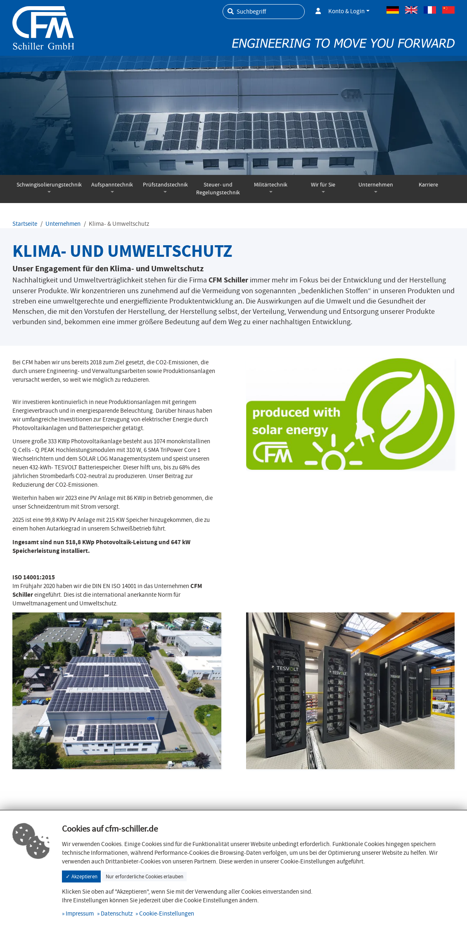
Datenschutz (117, 913)
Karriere (428, 184)
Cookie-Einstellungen (166, 913)
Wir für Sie (323, 184)
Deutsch (392, 10)
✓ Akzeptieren (81, 876)
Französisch (430, 10)
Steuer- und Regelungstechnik (218, 188)
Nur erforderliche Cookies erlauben (144, 876)
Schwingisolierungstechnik (49, 184)
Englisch (411, 10)
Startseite (24, 224)
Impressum (80, 913)
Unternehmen (375, 184)
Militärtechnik (270, 184)
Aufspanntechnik (112, 184)
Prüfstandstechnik (165, 184)
